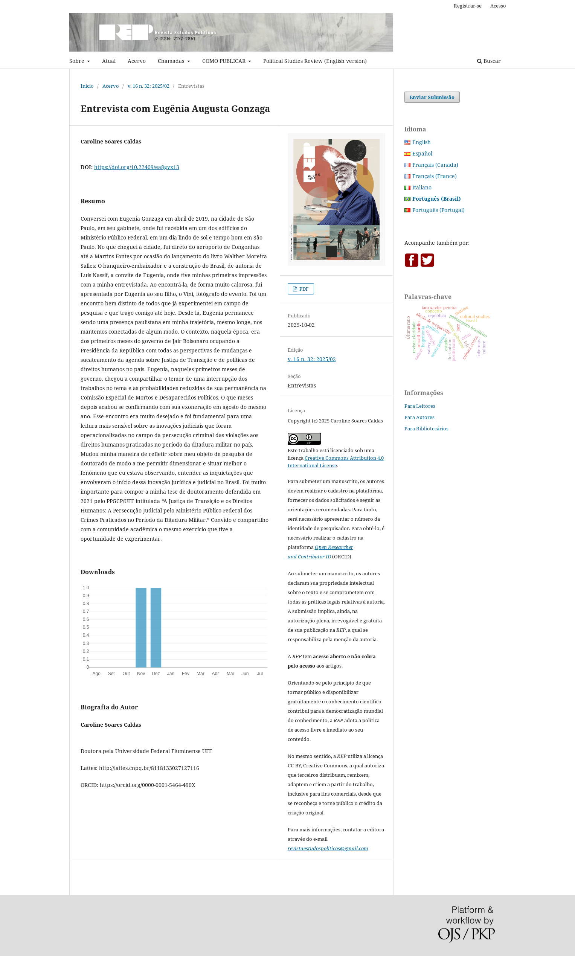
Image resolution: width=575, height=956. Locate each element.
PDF (303, 288)
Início (87, 85)
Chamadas (172, 60)
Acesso (498, 5)
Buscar (489, 60)
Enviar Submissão (432, 97)
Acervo (137, 60)
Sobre (77, 60)
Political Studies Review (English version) (315, 60)
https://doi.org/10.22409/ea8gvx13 (136, 167)
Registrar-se (468, 5)
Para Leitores (419, 406)
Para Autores (419, 417)
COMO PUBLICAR (224, 60)
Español (422, 153)
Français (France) (434, 176)
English (421, 142)
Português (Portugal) (438, 209)
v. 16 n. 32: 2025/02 (148, 85)
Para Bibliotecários (426, 428)
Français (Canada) (435, 164)
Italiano (422, 187)
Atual (109, 60)
